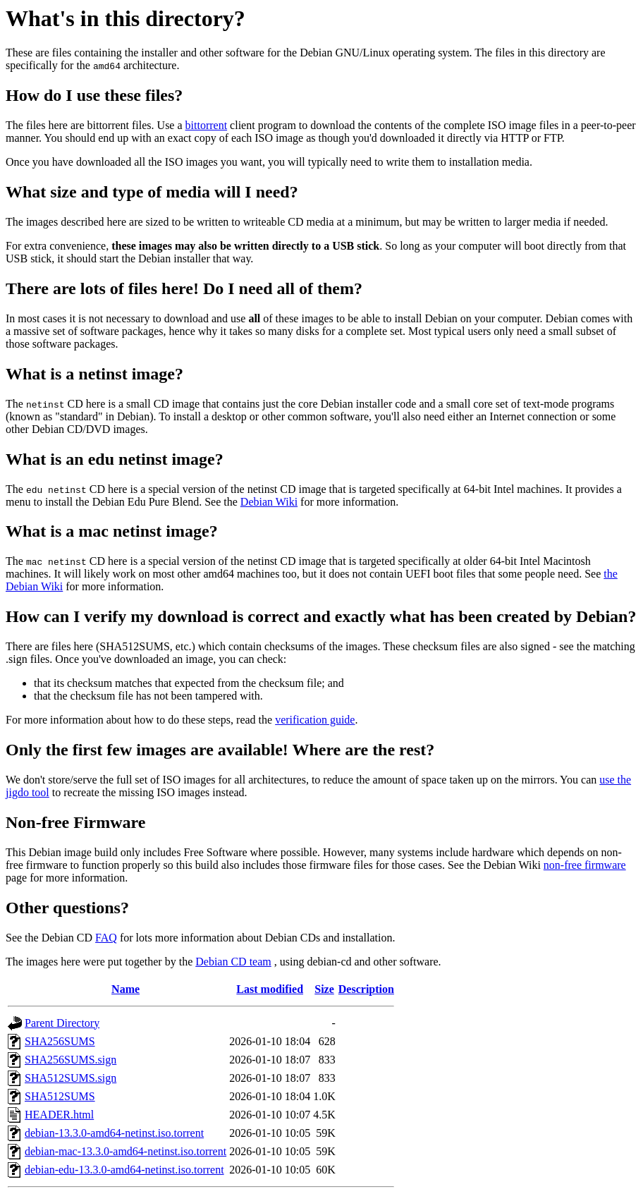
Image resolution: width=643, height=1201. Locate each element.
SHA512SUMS (60, 1096)
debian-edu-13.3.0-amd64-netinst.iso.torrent (124, 1170)
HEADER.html (59, 1115)
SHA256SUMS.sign (70, 1060)
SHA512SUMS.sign (70, 1078)
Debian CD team (233, 962)
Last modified (269, 989)
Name (125, 989)
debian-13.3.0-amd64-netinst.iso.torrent (114, 1133)
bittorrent (206, 125)
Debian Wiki (269, 502)
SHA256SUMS (60, 1041)
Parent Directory (62, 1023)
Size (324, 989)
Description (366, 989)
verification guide (315, 720)
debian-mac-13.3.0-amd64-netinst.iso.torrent (125, 1151)
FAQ (106, 938)
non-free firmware (585, 865)
